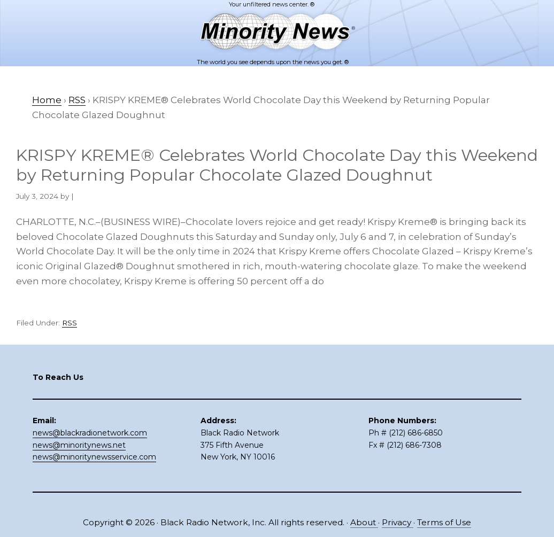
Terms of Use (444, 522)
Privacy (397, 522)
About (364, 522)
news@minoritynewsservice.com (94, 457)
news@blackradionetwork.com (90, 433)
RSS (69, 322)
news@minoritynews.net (79, 445)
